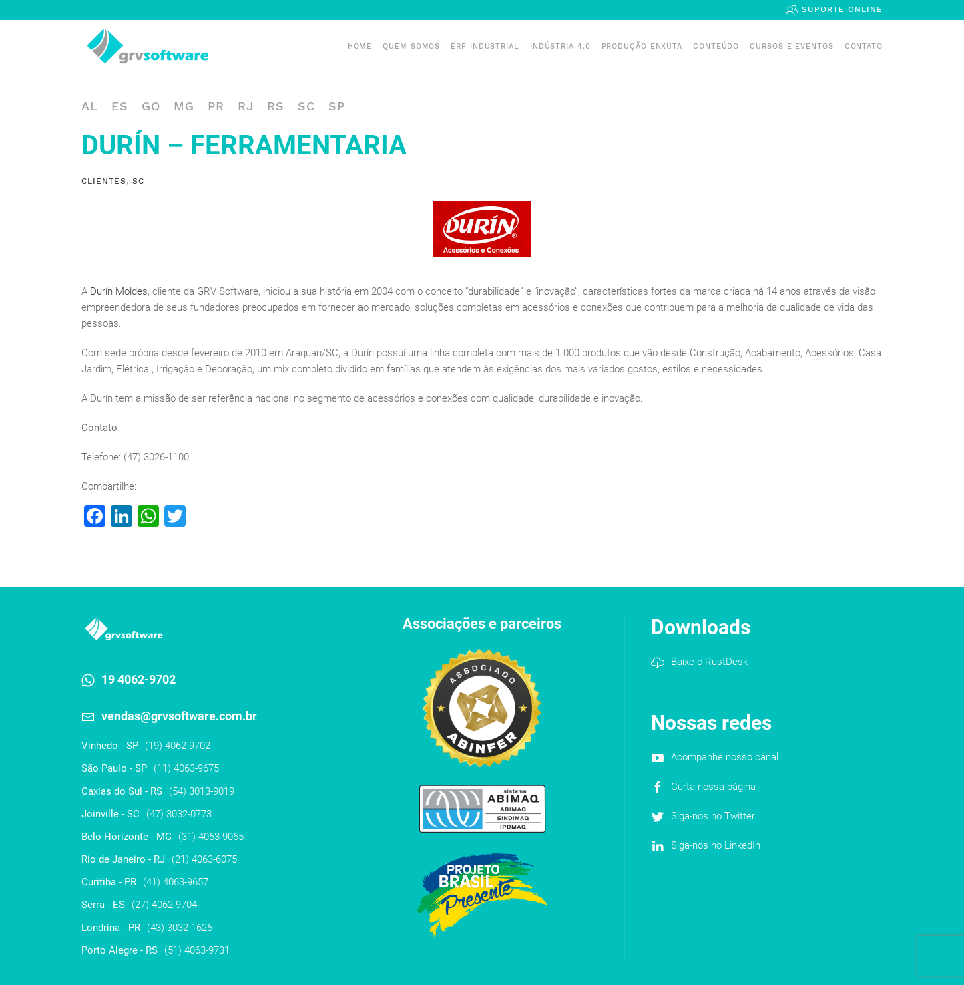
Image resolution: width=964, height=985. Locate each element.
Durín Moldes (119, 291)
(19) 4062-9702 (177, 746)
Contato (864, 46)
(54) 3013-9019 (201, 791)
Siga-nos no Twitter (713, 816)
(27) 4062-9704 (164, 905)
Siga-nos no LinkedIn (715, 845)
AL (89, 106)
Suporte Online (840, 9)
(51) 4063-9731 (197, 950)
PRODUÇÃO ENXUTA (642, 46)
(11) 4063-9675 (186, 768)
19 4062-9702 (138, 679)
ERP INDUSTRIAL (485, 46)
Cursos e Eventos (791, 46)
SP (336, 106)
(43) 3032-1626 (179, 928)
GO (151, 106)
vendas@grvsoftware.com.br (179, 716)
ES (119, 106)
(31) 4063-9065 (211, 837)
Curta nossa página (713, 787)
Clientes (103, 181)
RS (275, 106)
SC (306, 106)
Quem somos (411, 46)
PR (216, 106)
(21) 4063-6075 (204, 859)
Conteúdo (716, 46)
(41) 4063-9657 (175, 882)
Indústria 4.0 (560, 46)
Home (360, 46)
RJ (246, 106)
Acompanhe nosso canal (724, 757)
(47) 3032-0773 (179, 814)
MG (184, 106)
